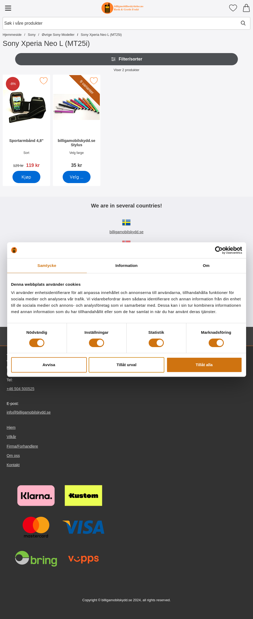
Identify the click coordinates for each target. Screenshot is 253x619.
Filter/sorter (126, 59)
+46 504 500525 (20, 389)
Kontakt (13, 465)
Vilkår (11, 437)
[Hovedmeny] (8, 8)
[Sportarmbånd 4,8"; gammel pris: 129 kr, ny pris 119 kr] (26, 123)
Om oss (13, 455)
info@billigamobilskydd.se (29, 412)
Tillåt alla (204, 364)
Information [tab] (126, 265)
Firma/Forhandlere (22, 446)
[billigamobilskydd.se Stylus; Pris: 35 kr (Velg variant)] (76, 123)
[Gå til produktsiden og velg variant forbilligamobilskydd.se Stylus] (76, 177)
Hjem (11, 427)
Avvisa (48, 364)
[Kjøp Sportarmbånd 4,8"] (26, 177)
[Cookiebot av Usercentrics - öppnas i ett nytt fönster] (219, 250)
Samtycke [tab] (46, 265)
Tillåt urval (126, 364)
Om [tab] (206, 265)
